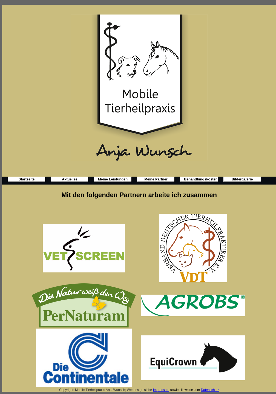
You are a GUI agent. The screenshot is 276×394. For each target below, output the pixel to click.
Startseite (26, 179)
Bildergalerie (242, 179)
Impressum (161, 390)
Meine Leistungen (113, 179)
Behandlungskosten (200, 179)
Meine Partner (156, 179)
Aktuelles (69, 179)
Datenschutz (210, 390)
